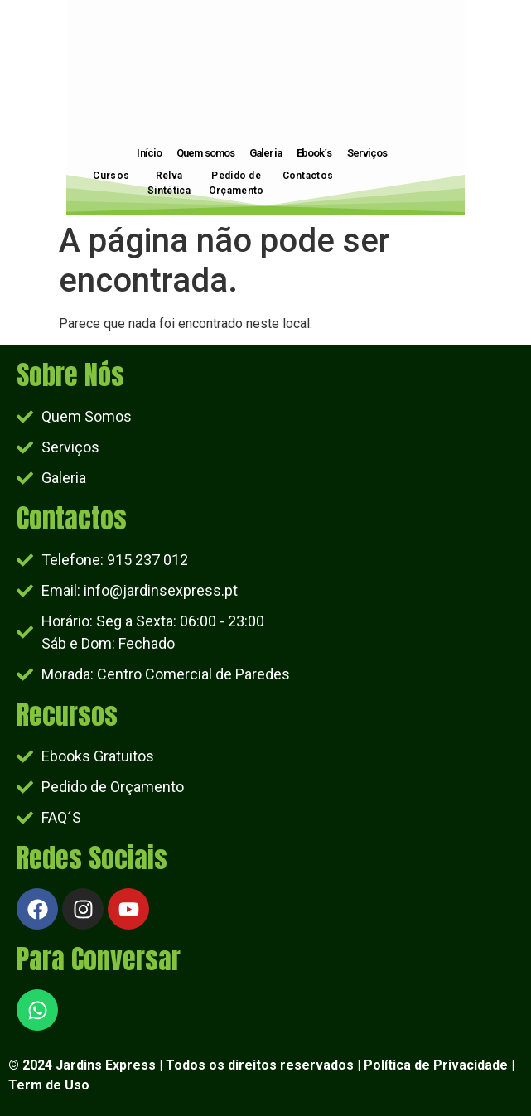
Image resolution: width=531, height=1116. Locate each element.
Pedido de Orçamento (236, 183)
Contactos (308, 175)
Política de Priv (411, 1065)
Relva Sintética (169, 183)
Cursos (111, 175)
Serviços (367, 153)
